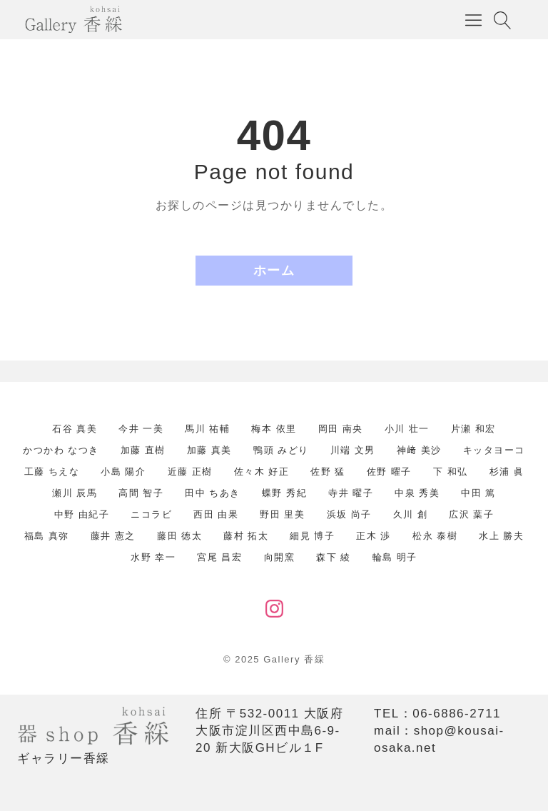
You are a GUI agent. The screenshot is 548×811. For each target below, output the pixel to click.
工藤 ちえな (52, 471)
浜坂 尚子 (349, 514)
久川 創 (410, 514)
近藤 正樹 (190, 471)
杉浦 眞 (506, 471)
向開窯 (279, 557)
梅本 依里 (273, 428)
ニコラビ (151, 514)
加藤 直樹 (143, 450)
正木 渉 (373, 535)
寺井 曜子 (350, 493)
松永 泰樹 (434, 535)
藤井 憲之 (113, 535)
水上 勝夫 (501, 535)
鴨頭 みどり (281, 450)
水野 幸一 (153, 557)
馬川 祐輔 (207, 428)
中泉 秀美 (417, 493)
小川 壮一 (407, 428)
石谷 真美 (74, 428)
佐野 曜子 (389, 471)
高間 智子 (140, 493)
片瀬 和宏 (473, 428)
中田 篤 (478, 493)
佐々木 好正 (262, 471)
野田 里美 (282, 514)
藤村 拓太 (245, 535)
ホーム (274, 270)
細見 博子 (312, 535)
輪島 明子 (394, 557)
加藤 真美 (209, 450)
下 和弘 (450, 471)
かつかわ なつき (61, 450)
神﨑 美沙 (419, 450)
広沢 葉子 (471, 514)
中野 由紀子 (82, 514)
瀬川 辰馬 (74, 493)
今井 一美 (140, 428)
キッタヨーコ (494, 450)
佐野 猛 (327, 471)
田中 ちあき (212, 493)
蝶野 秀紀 (284, 493)
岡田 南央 (340, 428)
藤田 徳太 (179, 535)
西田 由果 (215, 514)
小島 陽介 (123, 471)
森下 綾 (333, 557)
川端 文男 (352, 450)
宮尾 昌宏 (219, 557)
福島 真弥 (46, 535)
